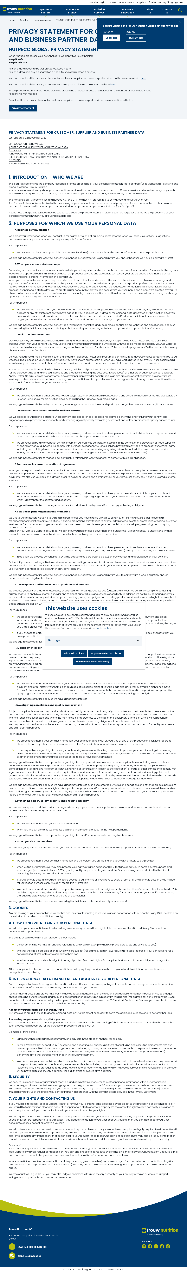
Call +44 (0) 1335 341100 (32, 1247)
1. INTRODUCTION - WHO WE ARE (26, 144)
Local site (111, 37)
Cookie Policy (148, 913)
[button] (46, 12)
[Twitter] (144, 1246)
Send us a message (29, 1256)
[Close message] (180, 22)
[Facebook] (150, 1246)
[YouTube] (162, 1246)
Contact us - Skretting (160, 183)
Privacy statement (23, 108)
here (143, 78)
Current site (136, 38)
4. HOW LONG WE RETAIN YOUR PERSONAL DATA (34, 153)
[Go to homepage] (17, 10)
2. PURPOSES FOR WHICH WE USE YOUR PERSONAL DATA (38, 147)
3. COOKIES (15, 150)
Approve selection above (106, 653)
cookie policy (103, 628)
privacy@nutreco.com (146, 1152)
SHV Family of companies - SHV (130, 193)
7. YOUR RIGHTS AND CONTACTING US (29, 163)
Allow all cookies (74, 653)
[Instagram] (168, 1246)
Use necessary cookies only (92, 661)
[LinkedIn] (156, 1246)
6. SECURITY (15, 160)
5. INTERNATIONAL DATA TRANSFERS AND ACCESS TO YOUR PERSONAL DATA (49, 157)
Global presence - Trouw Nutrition (28, 187)
